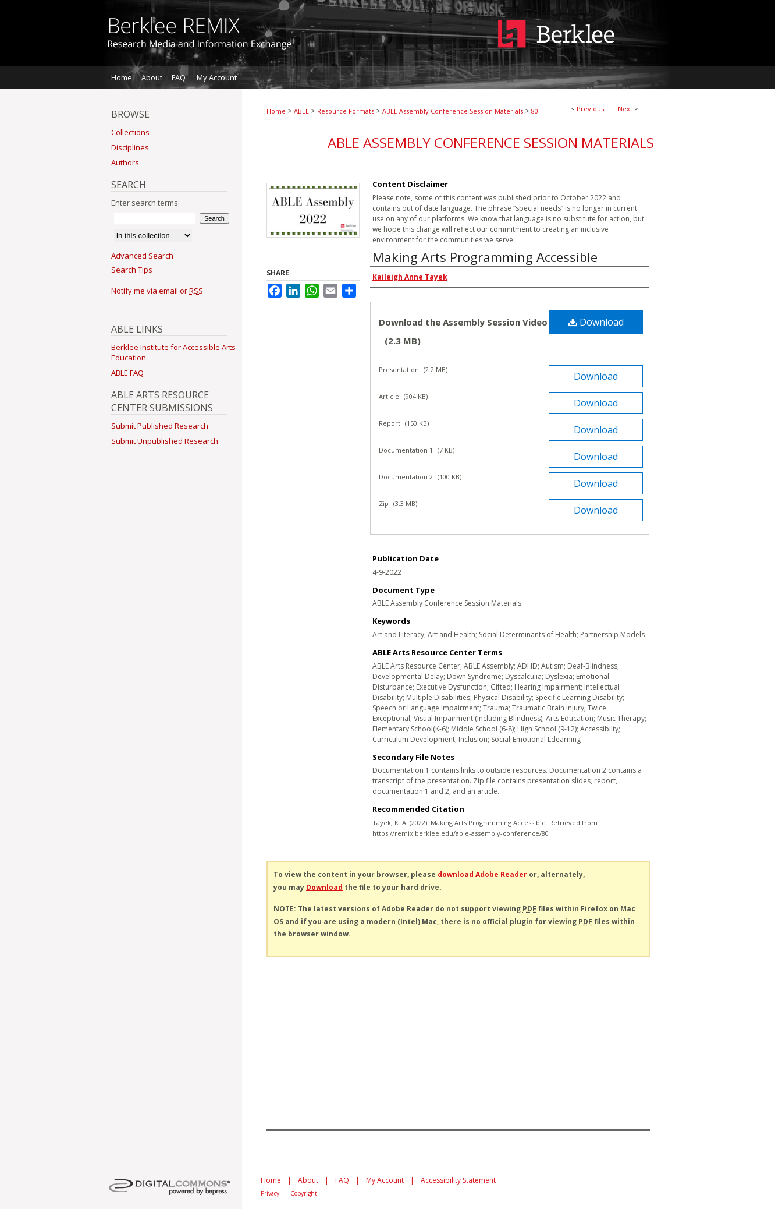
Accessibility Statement (458, 1180)
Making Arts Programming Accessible (485, 257)
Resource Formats (345, 111)
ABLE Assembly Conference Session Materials (452, 111)
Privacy (270, 1193)
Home (276, 111)
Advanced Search (142, 255)
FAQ (342, 1180)
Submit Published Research (159, 425)
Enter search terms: (145, 202)
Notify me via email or (157, 290)
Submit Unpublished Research (164, 441)
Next (625, 108)
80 (534, 111)
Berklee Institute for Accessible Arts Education (173, 352)
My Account (385, 1180)
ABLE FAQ (127, 372)
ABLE (301, 111)
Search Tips (131, 269)
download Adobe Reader (482, 874)
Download (596, 322)
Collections (130, 132)
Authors (125, 162)
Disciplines (130, 147)
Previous (590, 108)
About (308, 1180)
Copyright (303, 1193)
